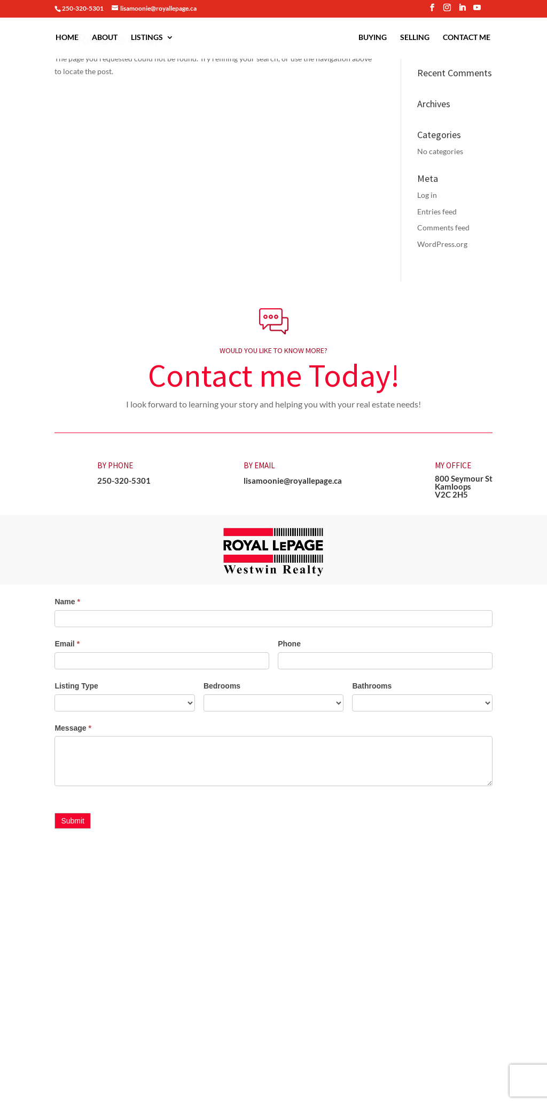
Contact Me (472, 38)
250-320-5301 (124, 480)
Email (67, 643)
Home (61, 38)
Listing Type (76, 686)
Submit (72, 821)
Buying (378, 38)
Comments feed (443, 227)
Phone (289, 643)
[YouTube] (477, 11)
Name (67, 601)
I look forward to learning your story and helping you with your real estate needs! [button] (273, 404)
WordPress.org (442, 244)
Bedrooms (222, 686)
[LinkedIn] (462, 11)
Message (72, 728)
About (99, 38)
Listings (142, 38)
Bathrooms (372, 686)
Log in (427, 194)
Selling (420, 38)
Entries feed (437, 211)
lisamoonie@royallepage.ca (293, 480)
